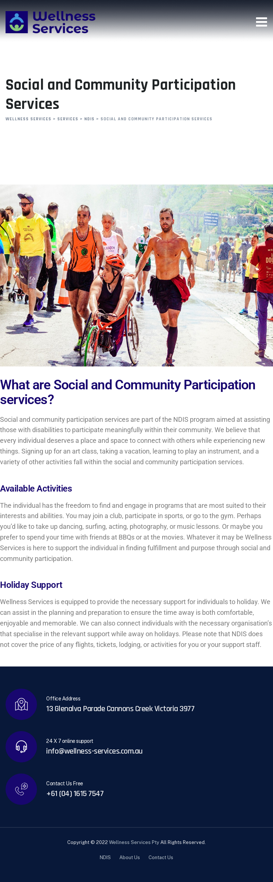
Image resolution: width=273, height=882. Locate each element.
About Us (129, 857)
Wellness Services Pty (134, 842)
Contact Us (161, 857)
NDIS (105, 857)
